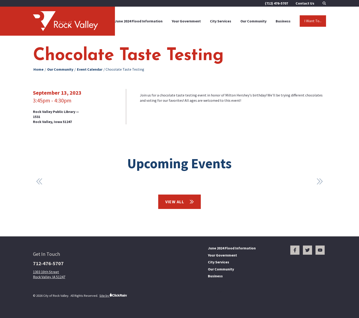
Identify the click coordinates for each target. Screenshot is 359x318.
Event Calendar (89, 69)
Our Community (253, 21)
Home (38, 69)
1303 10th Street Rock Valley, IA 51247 (49, 274)
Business (283, 21)
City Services (220, 21)
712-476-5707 (48, 263)
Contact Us (305, 3)
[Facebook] (294, 250)
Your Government (186, 21)
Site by (113, 295)
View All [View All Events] (179, 201)
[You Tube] (320, 250)
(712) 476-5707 (276, 3)
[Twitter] (307, 250)
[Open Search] (324, 3)
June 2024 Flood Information (139, 21)
